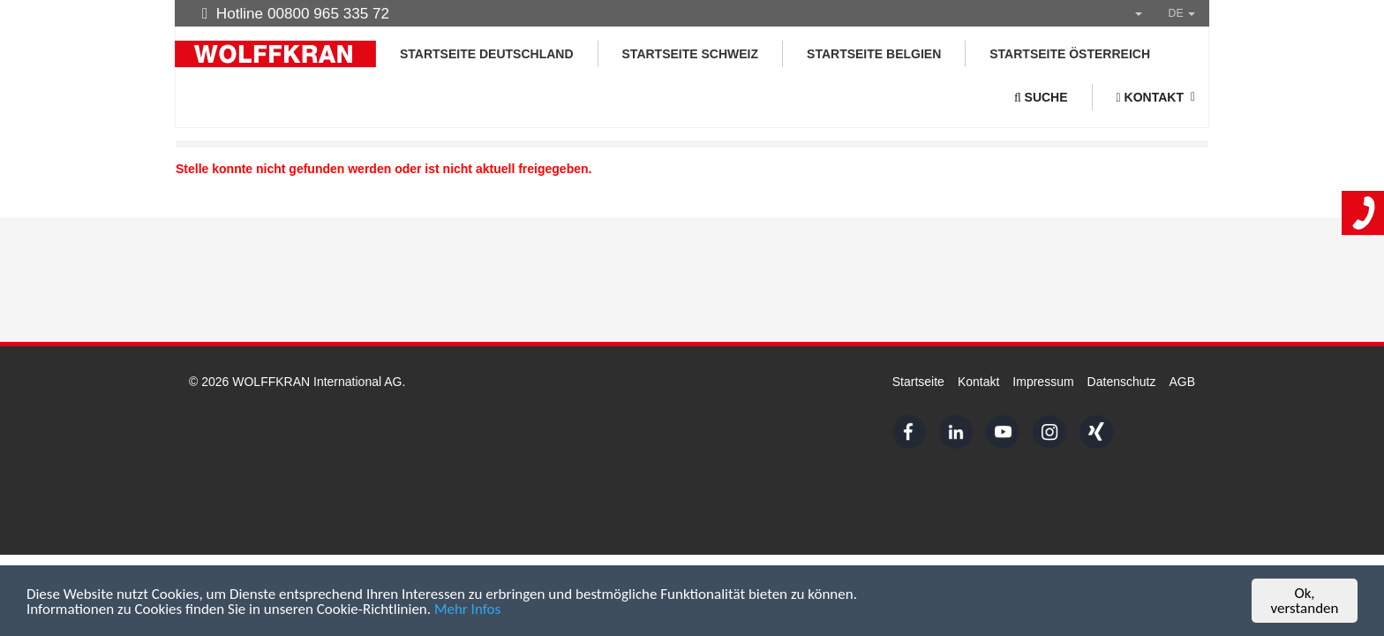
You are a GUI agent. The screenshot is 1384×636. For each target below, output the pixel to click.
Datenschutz (1121, 382)
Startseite (918, 382)
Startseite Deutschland (487, 54)
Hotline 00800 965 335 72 (295, 13)
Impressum (1042, 382)
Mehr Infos (467, 610)
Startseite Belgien (874, 54)
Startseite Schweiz (690, 54)
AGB (1182, 382)
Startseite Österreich (1069, 54)
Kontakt (978, 382)
